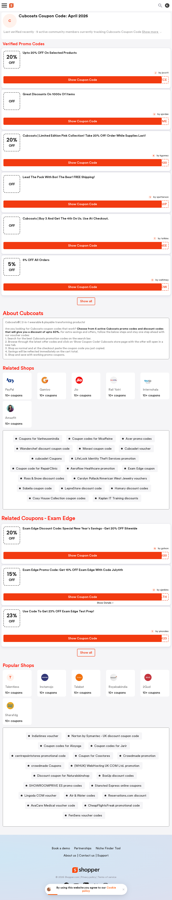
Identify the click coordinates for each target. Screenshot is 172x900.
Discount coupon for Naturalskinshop (63, 775)
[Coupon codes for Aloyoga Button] (61, 745)
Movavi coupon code (97, 448)
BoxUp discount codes (118, 775)
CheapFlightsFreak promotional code (114, 805)
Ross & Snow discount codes (44, 478)
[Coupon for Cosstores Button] (93, 755)
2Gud (147, 686)
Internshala (150, 389)
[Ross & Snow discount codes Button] (42, 478)
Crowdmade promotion (139, 755)
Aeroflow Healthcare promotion (93, 468)
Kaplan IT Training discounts (118, 498)
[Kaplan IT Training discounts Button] (117, 498)
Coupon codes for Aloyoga (62, 745)
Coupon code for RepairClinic (37, 468)
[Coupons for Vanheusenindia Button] (37, 438)
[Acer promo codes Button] (137, 438)
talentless (12, 686)
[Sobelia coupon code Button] (36, 488)
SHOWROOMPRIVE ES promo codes (55, 785)
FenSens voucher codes (85, 815)
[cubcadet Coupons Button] (47, 458)
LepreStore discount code (83, 488)
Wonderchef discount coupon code (45, 448)
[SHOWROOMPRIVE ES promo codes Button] (54, 785)
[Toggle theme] (167, 5)
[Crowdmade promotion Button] (138, 755)
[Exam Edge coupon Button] (140, 468)
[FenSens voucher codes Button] (84, 815)
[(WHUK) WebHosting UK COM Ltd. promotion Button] (105, 765)
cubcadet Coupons (48, 458)
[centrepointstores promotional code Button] (39, 755)
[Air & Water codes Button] (81, 795)
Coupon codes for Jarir (110, 745)
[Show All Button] (86, 653)
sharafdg (11, 715)
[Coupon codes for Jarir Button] (109, 745)
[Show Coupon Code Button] (82, 79)
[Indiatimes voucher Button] (43, 736)
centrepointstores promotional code (40, 755)
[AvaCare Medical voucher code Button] (51, 805)
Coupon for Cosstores (94, 755)
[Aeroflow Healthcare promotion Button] (91, 468)
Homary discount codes (131, 488)
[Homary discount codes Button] (130, 488)
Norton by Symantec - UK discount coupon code (105, 736)
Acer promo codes (139, 438)
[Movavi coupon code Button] (96, 448)
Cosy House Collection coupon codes (59, 498)
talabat (79, 686)
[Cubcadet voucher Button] (136, 448)
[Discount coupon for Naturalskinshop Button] (61, 775)
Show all (86, 652)
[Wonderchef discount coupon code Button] (43, 448)
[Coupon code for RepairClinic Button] (35, 468)
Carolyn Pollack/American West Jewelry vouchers (112, 478)
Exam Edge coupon (141, 468)
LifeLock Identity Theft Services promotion (105, 458)
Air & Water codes (82, 795)
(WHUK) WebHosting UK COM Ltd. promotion (106, 765)
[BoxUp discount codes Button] (116, 775)
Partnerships (82, 848)
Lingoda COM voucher (40, 795)
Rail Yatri (114, 389)
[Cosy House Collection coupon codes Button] (58, 498)
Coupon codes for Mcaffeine (92, 438)
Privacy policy (88, 877)
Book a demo (61, 848)
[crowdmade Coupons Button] (44, 765)
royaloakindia (117, 686)
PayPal (9, 389)
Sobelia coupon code (37, 488)
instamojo (46, 686)
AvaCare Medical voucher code (53, 805)
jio (76, 389)
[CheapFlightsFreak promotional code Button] (112, 805)
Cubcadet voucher (138, 448)
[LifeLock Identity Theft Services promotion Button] (104, 458)
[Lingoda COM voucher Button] (39, 795)
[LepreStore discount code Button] (82, 488)
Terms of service (107, 877)
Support (102, 855)
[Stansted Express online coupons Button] (117, 785)
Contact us (87, 855)
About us (70, 855)
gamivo (45, 389)
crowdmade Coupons (46, 765)
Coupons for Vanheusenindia (39, 438)
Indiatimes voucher (45, 736)
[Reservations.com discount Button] (125, 795)
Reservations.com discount (127, 795)
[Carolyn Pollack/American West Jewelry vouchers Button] (110, 478)
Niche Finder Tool (108, 848)
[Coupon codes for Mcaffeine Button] (91, 438)
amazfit (10, 417)
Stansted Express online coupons (118, 785)
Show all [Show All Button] (86, 301)
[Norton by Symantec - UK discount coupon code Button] (104, 736)
